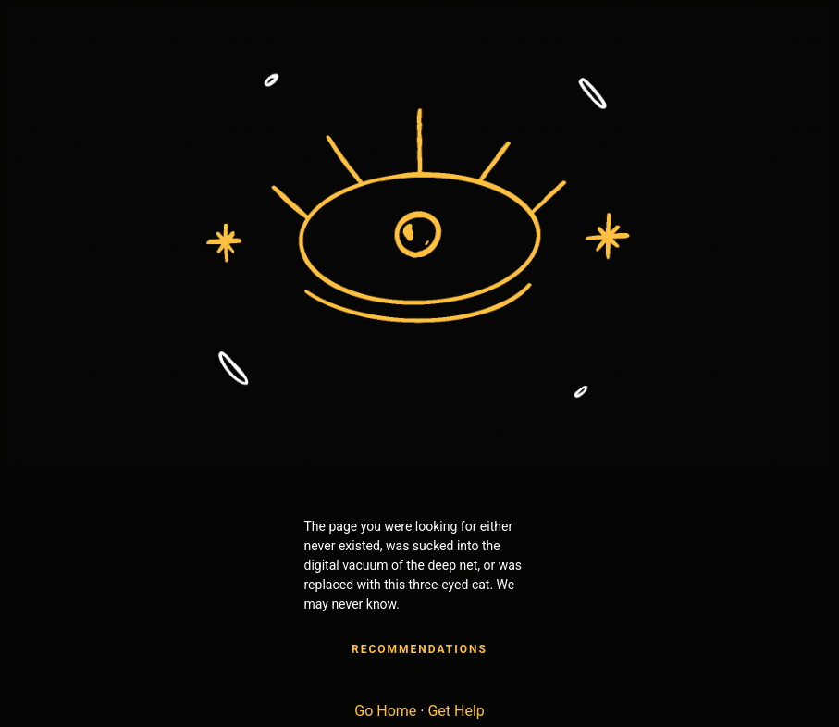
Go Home (385, 711)
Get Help (455, 711)
